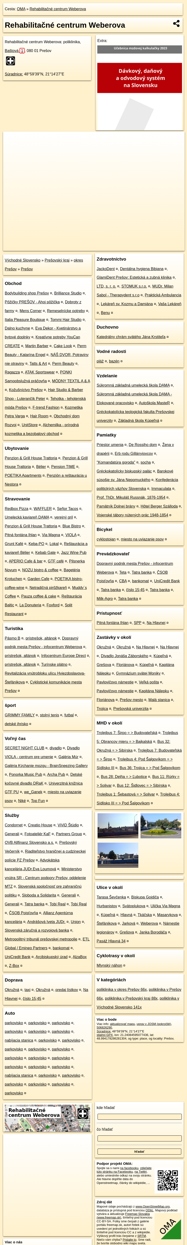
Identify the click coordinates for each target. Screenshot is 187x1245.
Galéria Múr (68, 757)
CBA (123, 581)
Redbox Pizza (16, 509)
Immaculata (161, 489)
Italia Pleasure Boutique (25, 320)
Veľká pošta (149, 682)
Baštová (15, 50)
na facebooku (129, 1168)
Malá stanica (159, 700)
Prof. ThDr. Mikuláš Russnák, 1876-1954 (131, 497)
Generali (12, 834)
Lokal (54, 544)
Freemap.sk (128, 247)
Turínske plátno (54, 664)
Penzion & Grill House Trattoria (31, 458)
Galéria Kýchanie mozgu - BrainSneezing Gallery (46, 766)
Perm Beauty (63, 364)
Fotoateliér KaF (38, 834)
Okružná (12, 990)
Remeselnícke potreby (66, 311)
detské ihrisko (16, 724)
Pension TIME (63, 467)
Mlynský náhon (109, 965)
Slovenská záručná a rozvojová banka (37, 930)
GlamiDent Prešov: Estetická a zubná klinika (134, 277)
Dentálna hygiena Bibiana (141, 269)
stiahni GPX (105, 1035)
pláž (100, 361)
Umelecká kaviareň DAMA (27, 517)
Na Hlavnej (156, 623)
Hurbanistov (107, 906)
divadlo (56, 748)
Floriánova (125, 665)
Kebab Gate (45, 553)
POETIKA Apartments (23, 475)
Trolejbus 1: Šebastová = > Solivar (126, 794)
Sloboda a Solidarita (39, 895)
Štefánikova (107, 923)
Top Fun (38, 801)
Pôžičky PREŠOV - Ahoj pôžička (32, 302)
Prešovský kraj (57, 260)
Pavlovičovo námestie (115, 682)
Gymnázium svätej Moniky (138, 673)
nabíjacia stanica (19, 1040)
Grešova (104, 665)
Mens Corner (31, 311)
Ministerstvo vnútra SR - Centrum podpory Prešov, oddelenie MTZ (45, 878)
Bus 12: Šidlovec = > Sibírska (142, 785)
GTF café (56, 561)
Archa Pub (56, 774)
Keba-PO (36, 544)
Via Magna (51, 535)
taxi (28, 990)
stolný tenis (49, 715)
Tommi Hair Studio (66, 320)
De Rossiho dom (143, 445)
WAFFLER (43, 509)
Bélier (41, 467)
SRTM (141, 1236)
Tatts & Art (38, 364)
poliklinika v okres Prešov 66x (122, 990)
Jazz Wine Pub (74, 553)
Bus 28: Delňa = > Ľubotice (124, 777)
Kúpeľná (161, 656)
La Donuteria (30, 605)
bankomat (61, 948)
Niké (22, 801)
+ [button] (11, 139)
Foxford (53, 605)
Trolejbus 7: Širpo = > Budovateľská (127, 733)
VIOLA (70, 535)
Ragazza (12, 372)
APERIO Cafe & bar (25, 561)
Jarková (128, 923)
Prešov (27, 269)
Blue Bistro (71, 526)
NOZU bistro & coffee (40, 570)
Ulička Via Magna (165, 906)
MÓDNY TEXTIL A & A (71, 381)
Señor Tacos (67, 509)
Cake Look (63, 346)
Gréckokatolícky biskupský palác (124, 471)
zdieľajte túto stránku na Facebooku (124, 1169)
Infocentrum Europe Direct (63, 656)
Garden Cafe (38, 579)
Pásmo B (12, 638)
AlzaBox (80, 957)
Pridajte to (129, 1239)
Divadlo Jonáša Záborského (124, 656)
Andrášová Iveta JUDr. (46, 922)
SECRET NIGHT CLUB (24, 748)
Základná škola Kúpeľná (138, 421)
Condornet (14, 825)
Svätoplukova (133, 906)
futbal (69, 715)
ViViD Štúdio (68, 825)
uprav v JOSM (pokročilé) (154, 1024)
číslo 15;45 (32, 999)
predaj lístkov (67, 990)
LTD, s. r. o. (106, 286)
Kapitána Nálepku (154, 691)
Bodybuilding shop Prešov (27, 293)
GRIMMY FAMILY (20, 715)
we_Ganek (33, 792)
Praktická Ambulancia (163, 295)
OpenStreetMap (103, 247)
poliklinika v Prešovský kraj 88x (131, 998)
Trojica (102, 709)
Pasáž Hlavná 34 (111, 941)
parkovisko (14, 1023)
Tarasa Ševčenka (111, 897)
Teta (122, 572)
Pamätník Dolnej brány (116, 506)
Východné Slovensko (22, 260)
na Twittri (141, 1171)
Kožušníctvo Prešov (26, 390)
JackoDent (106, 269)
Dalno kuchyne (17, 328)
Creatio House (40, 825)
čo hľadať (105, 1129)
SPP (137, 623)
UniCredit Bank (18, 957)
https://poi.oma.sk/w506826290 (163, 247)
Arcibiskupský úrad (52, 957)
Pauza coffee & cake (38, 596)
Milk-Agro (105, 599)
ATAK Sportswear (40, 372)
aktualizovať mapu (122, 1024)
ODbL (149, 1210)
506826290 (104, 1027)
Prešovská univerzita (131, 709)
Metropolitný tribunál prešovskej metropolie (41, 939)
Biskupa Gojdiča (145, 897)
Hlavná (126, 915)
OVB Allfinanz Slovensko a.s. (29, 843)
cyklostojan (106, 539)
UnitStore (30, 425)
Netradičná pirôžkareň (48, 588)
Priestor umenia (110, 445)
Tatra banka (34, 904)
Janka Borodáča (153, 932)
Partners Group (69, 834)
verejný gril (63, 517)
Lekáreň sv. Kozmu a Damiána (127, 304)
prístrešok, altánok (41, 638)
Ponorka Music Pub (25, 774)
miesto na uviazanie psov (142, 539)
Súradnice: (14, 74)
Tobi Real (58, 904)
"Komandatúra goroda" (116, 462)
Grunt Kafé (14, 544)
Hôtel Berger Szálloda (159, 506)
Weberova (149, 923)
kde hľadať (106, 1108)
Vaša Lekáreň (170, 304)
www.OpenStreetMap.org (152, 1206)
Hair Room (39, 416)
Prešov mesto (131, 700)
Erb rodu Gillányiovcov (134, 454)
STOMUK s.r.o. (134, 286)
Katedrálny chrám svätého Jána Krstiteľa (131, 337)
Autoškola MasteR (154, 403)
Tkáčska (145, 915)
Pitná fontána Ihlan (20, 535)
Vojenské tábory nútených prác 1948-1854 (132, 515)
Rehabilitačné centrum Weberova (58, 9)
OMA (21, 9)
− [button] (11, 147)
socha (145, 462)
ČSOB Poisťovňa (23, 913)
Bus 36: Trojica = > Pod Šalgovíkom (149, 768)
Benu (105, 313)
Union (76, 922)
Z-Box (14, 966)
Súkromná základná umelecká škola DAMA (133, 385)
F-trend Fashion (46, 407)
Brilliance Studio (68, 293)
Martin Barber (36, 346)
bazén (114, 361)
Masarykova (167, 915)
